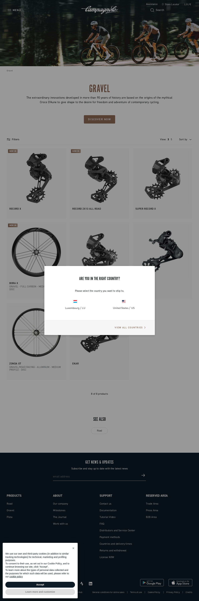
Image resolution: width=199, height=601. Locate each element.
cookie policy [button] (16, 576)
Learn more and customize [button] (40, 591)
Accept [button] (40, 584)
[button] (73, 548)
